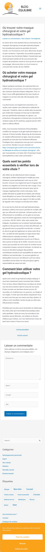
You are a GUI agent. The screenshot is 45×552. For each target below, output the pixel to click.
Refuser (22, 543)
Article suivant (22, 335)
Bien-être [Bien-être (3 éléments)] (17, 489)
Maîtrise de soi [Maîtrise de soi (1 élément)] (9, 499)
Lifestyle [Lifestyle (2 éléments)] (36, 495)
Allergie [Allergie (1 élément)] (6, 489)
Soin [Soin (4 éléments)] (15, 505)
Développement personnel (12, 455)
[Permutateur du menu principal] (40, 8)
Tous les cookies (22, 537)
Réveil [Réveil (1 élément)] (6, 505)
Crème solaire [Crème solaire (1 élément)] (9, 495)
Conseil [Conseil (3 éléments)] (29, 489)
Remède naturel (8, 470)
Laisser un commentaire (11, 38)
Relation (6, 466)
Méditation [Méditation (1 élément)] (22, 499)
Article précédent (22, 330)
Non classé (26, 38)
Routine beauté (8, 473)
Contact (5, 518)
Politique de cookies (21, 549)
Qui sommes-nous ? (10, 514)
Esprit (5, 459)
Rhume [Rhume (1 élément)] (32, 499)
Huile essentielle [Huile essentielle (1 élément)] (23, 495)
